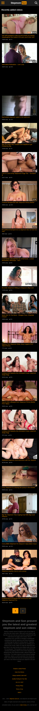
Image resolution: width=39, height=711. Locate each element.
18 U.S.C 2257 (19, 682)
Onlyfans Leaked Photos (19, 668)
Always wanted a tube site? (19, 675)
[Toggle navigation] (3, 3)
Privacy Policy (19, 685)
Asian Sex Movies (19, 672)
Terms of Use (19, 689)
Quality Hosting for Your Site (19, 679)
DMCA (19, 692)
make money (23, 705)
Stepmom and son (14, 698)
